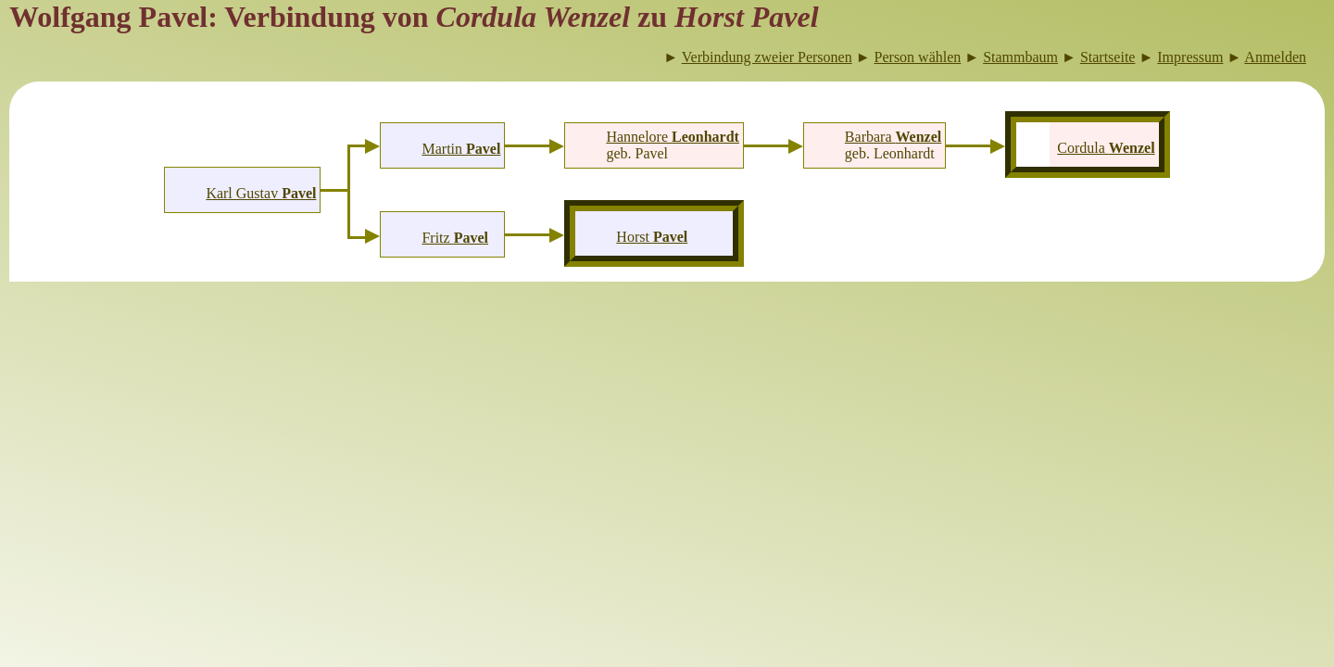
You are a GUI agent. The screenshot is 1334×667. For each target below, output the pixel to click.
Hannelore (672, 137)
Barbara (893, 137)
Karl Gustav (261, 193)
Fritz (455, 237)
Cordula (1105, 148)
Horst (651, 237)
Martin (461, 149)
